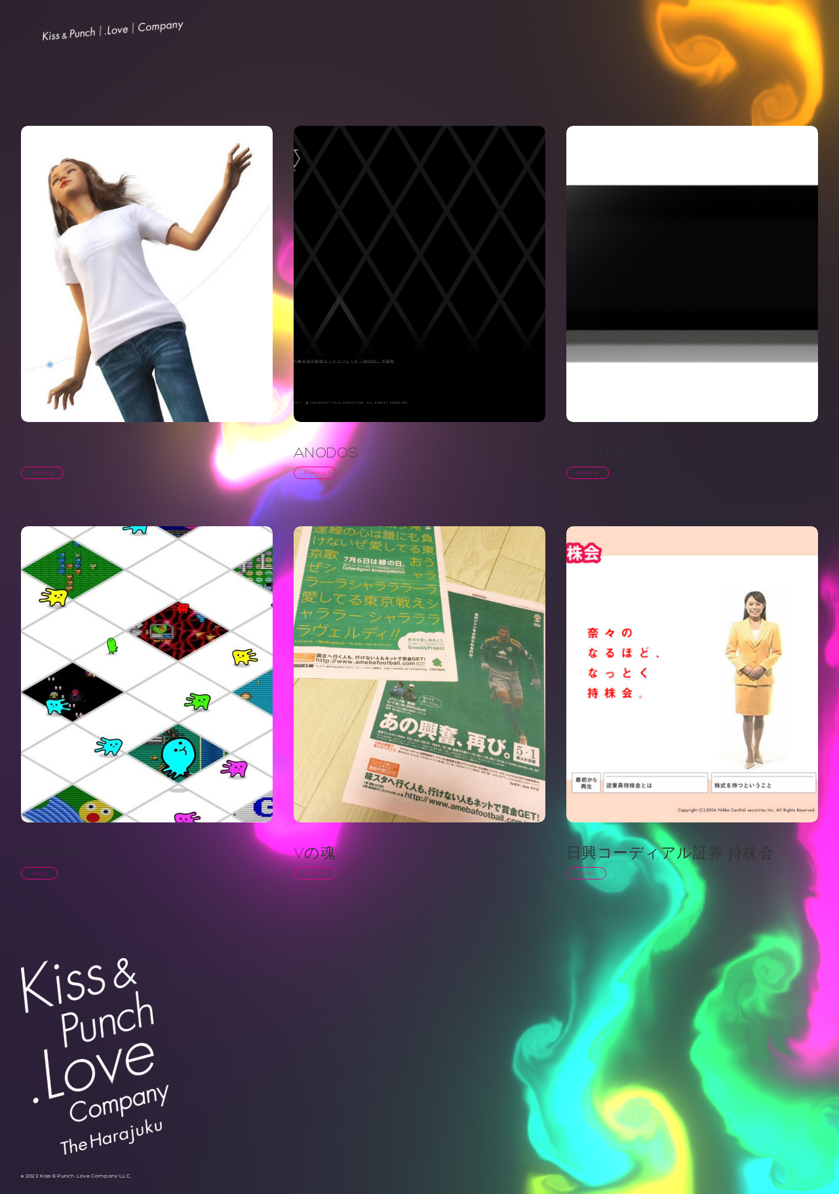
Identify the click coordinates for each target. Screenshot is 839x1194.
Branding (42, 473)
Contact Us (565, 31)
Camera (586, 873)
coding (39, 873)
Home (417, 31)
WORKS (525, 31)
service (488, 31)
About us (450, 31)
